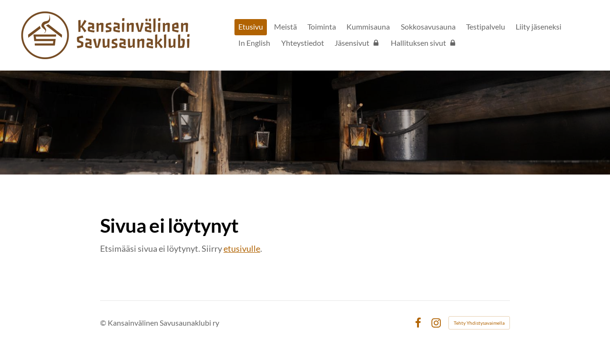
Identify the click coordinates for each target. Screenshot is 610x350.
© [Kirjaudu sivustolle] (104, 322)
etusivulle (242, 248)
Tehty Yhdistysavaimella (479, 323)
